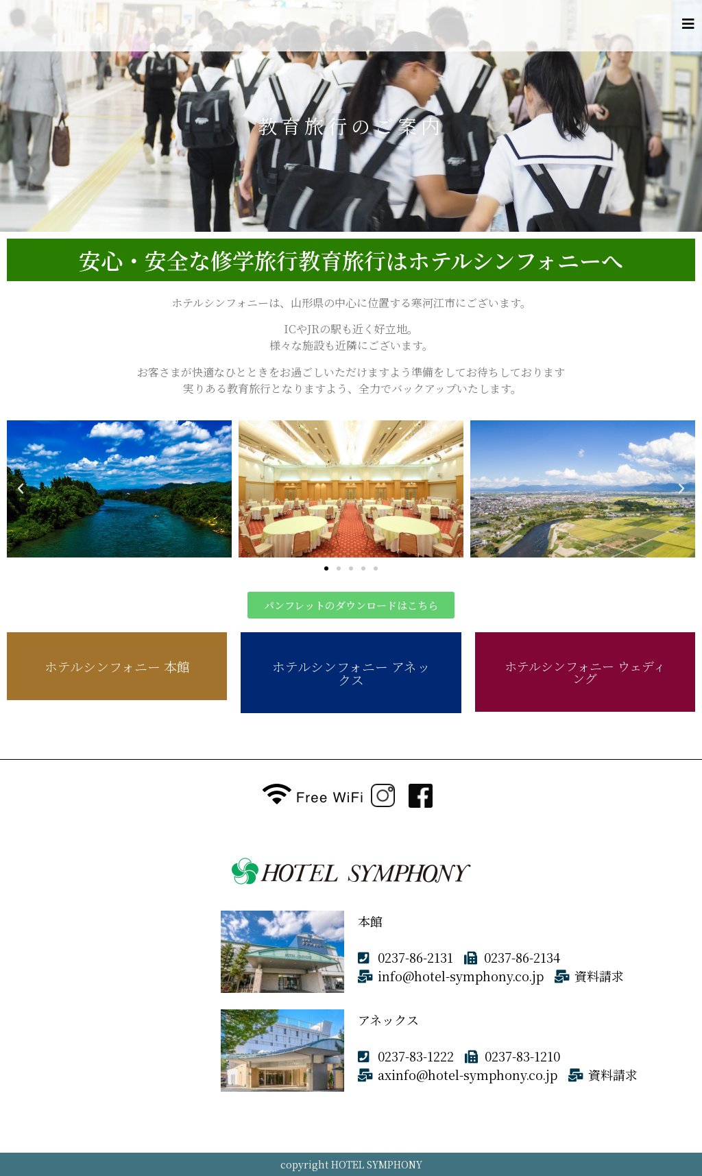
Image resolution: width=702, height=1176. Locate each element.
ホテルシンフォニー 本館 (117, 666)
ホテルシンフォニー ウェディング (585, 672)
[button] (326, 568)
